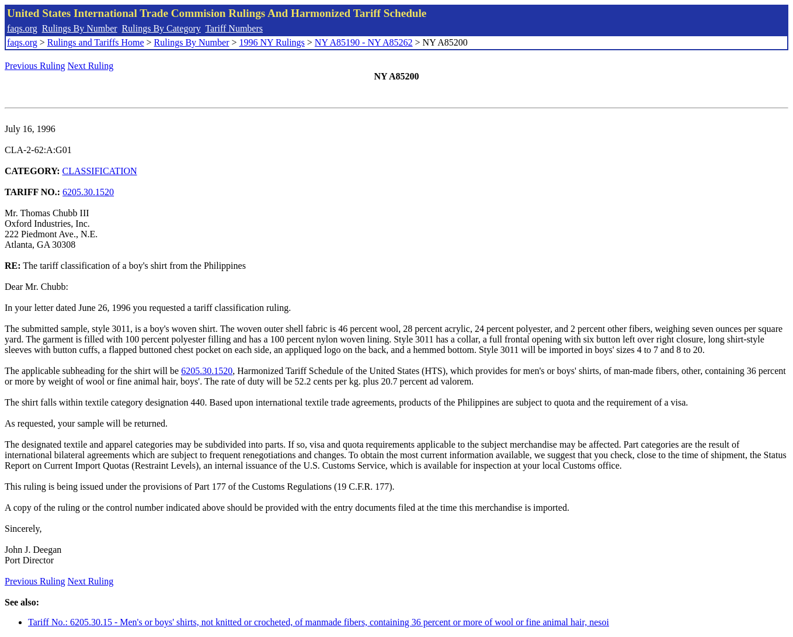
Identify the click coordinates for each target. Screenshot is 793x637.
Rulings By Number (79, 28)
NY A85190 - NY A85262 (364, 42)
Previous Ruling (35, 66)
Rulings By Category (161, 28)
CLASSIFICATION (99, 171)
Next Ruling (91, 66)
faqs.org (22, 28)
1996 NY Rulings (272, 42)
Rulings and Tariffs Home (95, 42)
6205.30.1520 (88, 192)
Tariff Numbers (234, 28)
